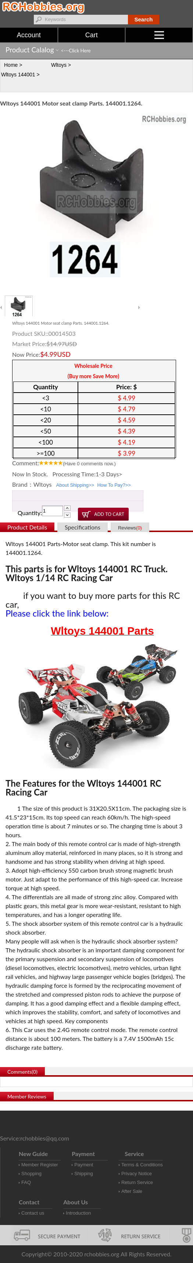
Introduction (78, 1213)
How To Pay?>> (114, 485)
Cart (91, 35)
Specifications (82, 527)
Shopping (31, 1173)
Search (143, 19)
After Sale (131, 1191)
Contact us (32, 1213)
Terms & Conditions (142, 1164)
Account (29, 35)
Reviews (130, 528)
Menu (173, 35)
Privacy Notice (136, 1173)
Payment (83, 1164)
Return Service (137, 1182)
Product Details (27, 527)
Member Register (39, 1164)
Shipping (83, 1173)
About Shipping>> (75, 485)
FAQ (26, 1182)
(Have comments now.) (89, 463)
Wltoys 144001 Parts (102, 631)
